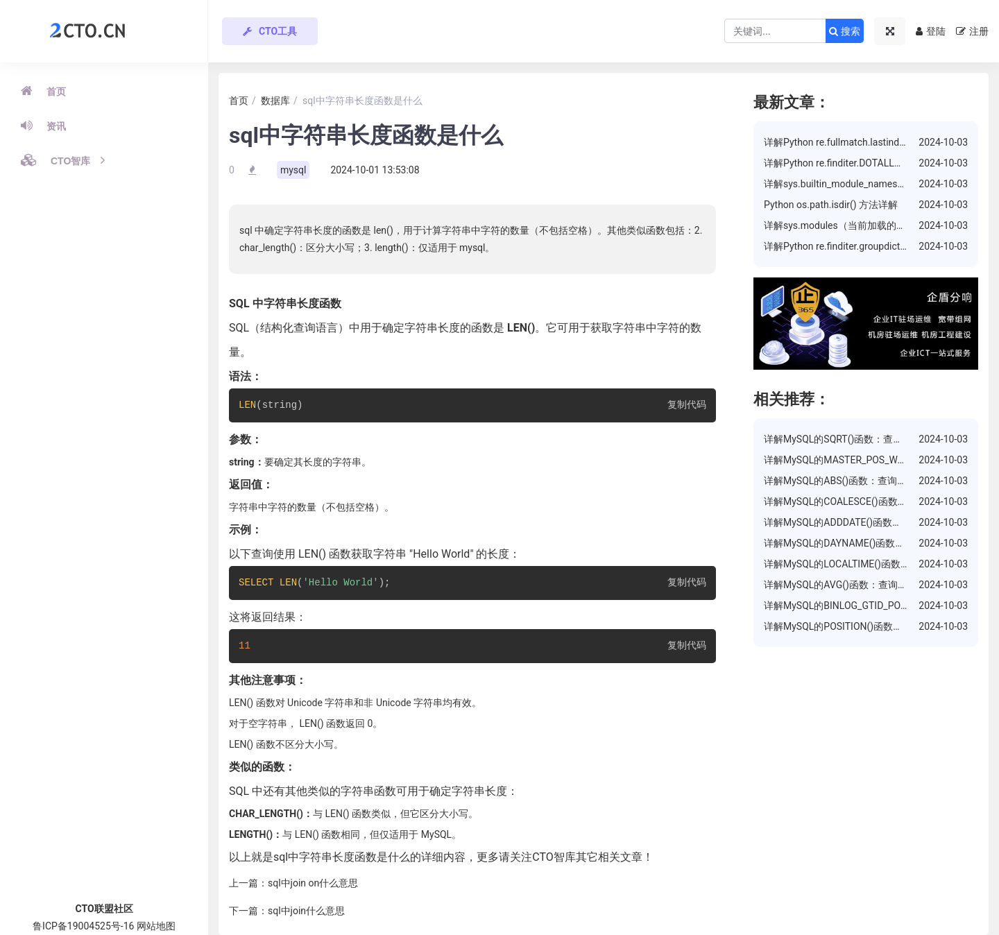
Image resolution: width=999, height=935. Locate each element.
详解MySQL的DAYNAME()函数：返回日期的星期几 (873, 543)
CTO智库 (63, 160)
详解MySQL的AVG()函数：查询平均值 (845, 584)
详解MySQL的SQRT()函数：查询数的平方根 (857, 439)
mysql (293, 169)
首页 (43, 91)
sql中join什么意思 (306, 910)
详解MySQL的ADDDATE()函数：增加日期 (852, 522)
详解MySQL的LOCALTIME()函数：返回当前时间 (866, 563)
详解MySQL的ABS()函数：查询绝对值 (845, 480)
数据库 (275, 100)
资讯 (43, 125)
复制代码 (686, 405)
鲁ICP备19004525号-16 (83, 926)
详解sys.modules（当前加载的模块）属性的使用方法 (878, 225)
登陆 (931, 31)
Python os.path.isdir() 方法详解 (831, 204)
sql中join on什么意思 (313, 883)
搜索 (844, 31)
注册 (972, 31)
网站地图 (156, 926)
